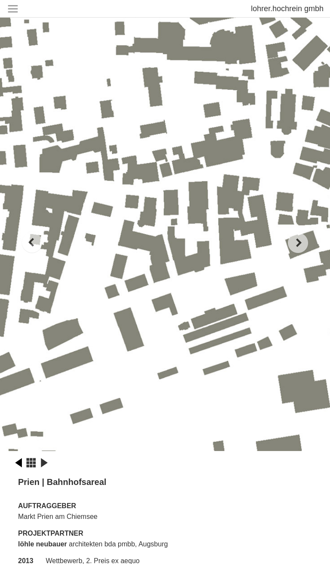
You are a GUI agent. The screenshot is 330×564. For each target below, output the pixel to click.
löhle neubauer (42, 544)
